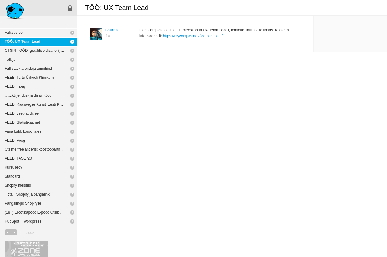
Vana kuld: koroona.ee (23, 131)
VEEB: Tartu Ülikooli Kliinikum (29, 77)
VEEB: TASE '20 (18, 158)
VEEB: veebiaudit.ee (22, 113)
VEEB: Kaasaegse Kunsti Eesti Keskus (37, 104)
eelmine (8, 232)
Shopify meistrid (18, 185)
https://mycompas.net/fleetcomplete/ (193, 36)
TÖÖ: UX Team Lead (22, 41)
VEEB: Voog (15, 140)
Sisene (70, 8)
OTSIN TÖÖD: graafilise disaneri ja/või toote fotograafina (41, 50)
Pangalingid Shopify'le (23, 203)
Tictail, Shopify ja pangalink (27, 194)
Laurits (111, 30)
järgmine (14, 232)
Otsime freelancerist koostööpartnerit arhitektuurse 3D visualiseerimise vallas (41, 149)
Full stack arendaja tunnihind (28, 68)
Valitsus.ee (14, 32)
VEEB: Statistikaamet (22, 122)
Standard (12, 176)
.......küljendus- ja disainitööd (28, 95)
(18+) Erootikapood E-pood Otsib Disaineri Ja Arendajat (41, 212)
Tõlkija (10, 59)
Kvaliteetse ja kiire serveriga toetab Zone (26, 249)
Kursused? (13, 167)
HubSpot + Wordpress (23, 221)
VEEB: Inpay (15, 86)
